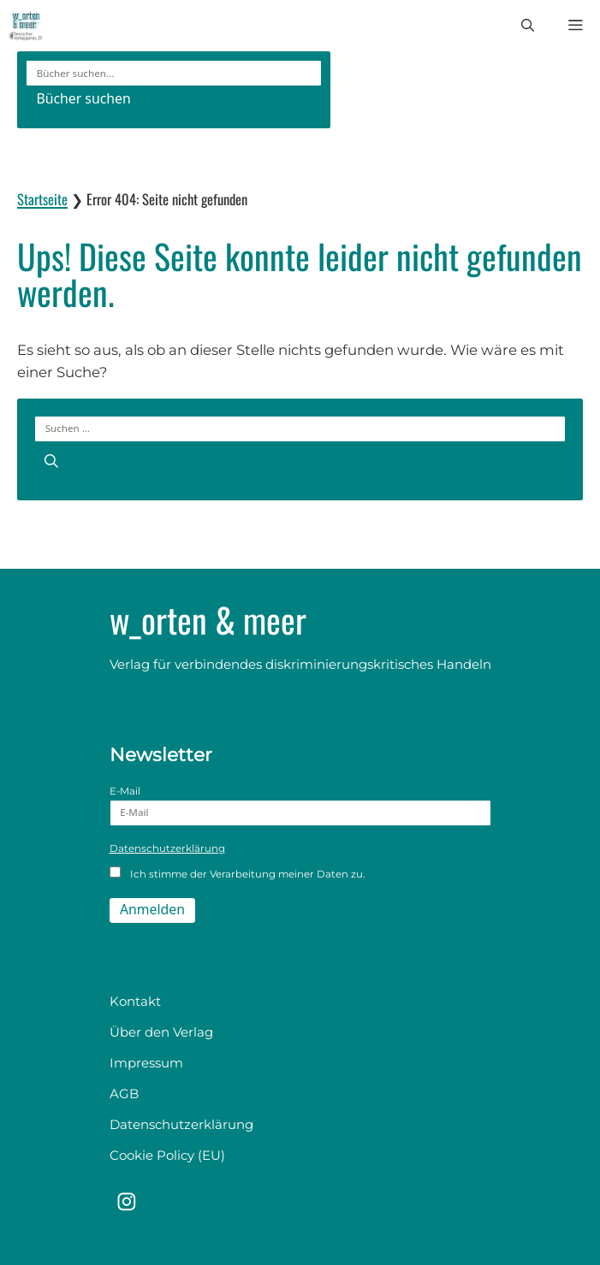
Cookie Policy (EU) (167, 1155)
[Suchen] (51, 461)
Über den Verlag (161, 1032)
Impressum (146, 1063)
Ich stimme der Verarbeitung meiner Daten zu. (237, 873)
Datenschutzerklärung (167, 848)
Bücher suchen (83, 98)
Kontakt (135, 1001)
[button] (527, 26)
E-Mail (300, 805)
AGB (124, 1093)
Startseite (42, 199)
